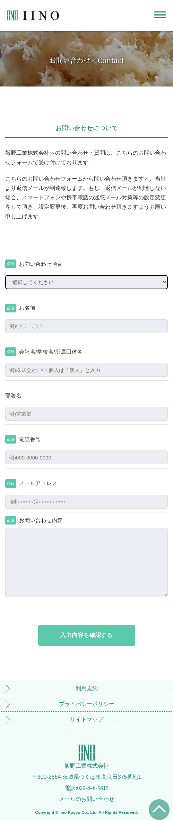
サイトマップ (86, 719)
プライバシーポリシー (86, 704)
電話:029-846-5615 (86, 788)
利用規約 (87, 688)
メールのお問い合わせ (86, 799)
